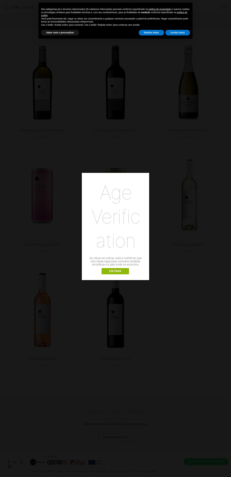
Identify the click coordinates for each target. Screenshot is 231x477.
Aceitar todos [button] (178, 32)
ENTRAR (115, 271)
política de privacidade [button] (160, 9)
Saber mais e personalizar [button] (60, 32)
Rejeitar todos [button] (151, 32)
